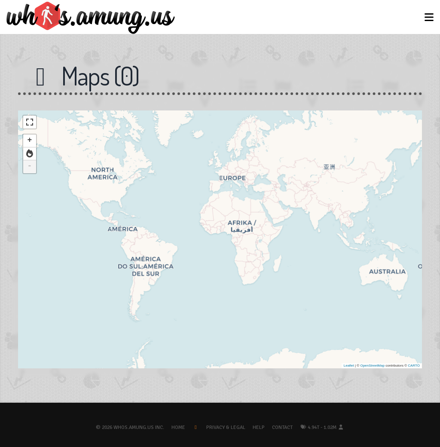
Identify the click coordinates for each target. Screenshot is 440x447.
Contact (282, 427)
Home (178, 427)
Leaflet (349, 365)
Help (259, 427)
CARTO (414, 365)
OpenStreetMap (372, 365)
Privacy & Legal (225, 427)
